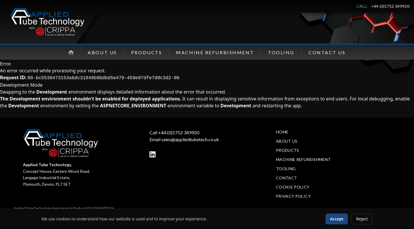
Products (146, 52)
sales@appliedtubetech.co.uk (190, 139)
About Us (102, 52)
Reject (362, 219)
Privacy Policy (293, 196)
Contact (286, 177)
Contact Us (327, 52)
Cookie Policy (293, 187)
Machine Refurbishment (215, 52)
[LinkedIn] (153, 154)
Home (282, 131)
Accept (336, 219)
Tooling (281, 52)
